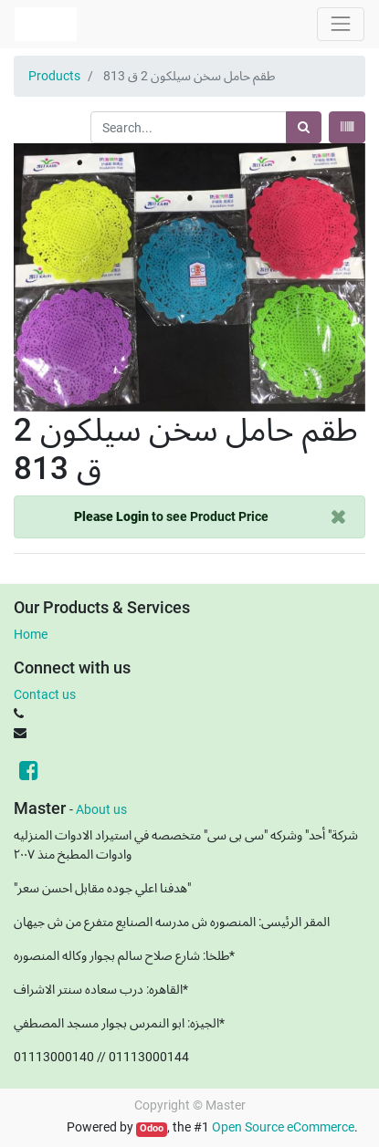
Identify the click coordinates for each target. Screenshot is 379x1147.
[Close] (338, 516)
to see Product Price (171, 516)
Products (54, 75)
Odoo (151, 1128)
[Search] (303, 127)
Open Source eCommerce (283, 1127)
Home (30, 634)
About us (101, 809)
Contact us (45, 694)
